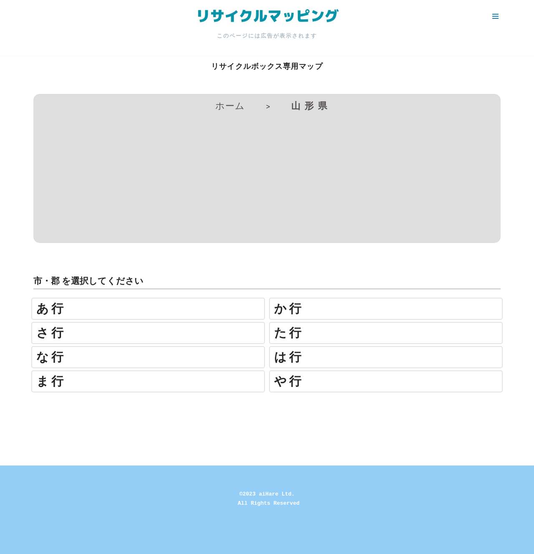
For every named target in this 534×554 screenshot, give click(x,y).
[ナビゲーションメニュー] (495, 16)
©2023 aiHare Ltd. (267, 494)
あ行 (51, 309)
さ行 (51, 333)
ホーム (230, 106)
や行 (289, 381)
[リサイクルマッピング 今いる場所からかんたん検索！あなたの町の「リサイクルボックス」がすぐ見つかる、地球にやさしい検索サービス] (267, 16)
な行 (51, 357)
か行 (289, 309)
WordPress (80, 542)
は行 (289, 357)
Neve (14, 542)
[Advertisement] (267, 176)
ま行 (51, 381)
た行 (289, 333)
